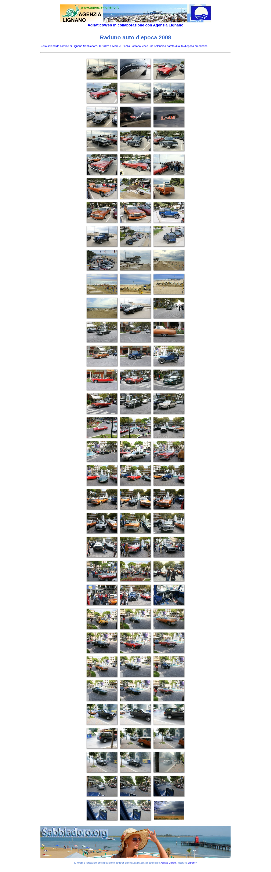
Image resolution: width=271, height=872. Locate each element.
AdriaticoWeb (99, 25)
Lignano (192, 863)
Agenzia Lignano (168, 25)
